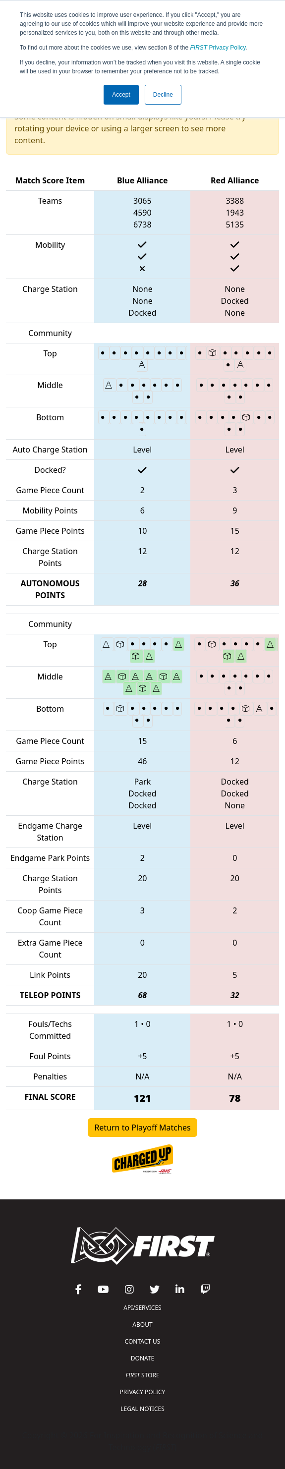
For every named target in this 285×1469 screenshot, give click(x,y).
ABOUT (142, 1324)
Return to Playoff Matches (142, 1127)
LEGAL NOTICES (142, 1409)
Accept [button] (121, 94)
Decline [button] (163, 94)
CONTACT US (143, 1341)
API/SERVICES (142, 1307)
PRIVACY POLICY (143, 1392)
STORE (142, 1375)
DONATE (142, 1358)
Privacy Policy (218, 47)
